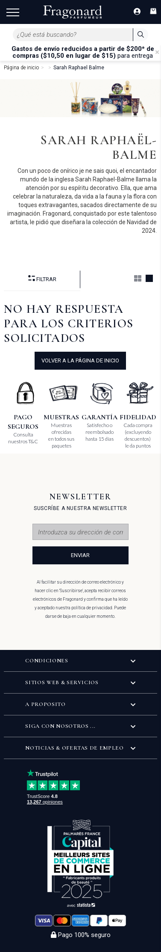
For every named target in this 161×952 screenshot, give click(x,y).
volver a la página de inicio (80, 360)
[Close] (157, 52)
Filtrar (42, 278)
